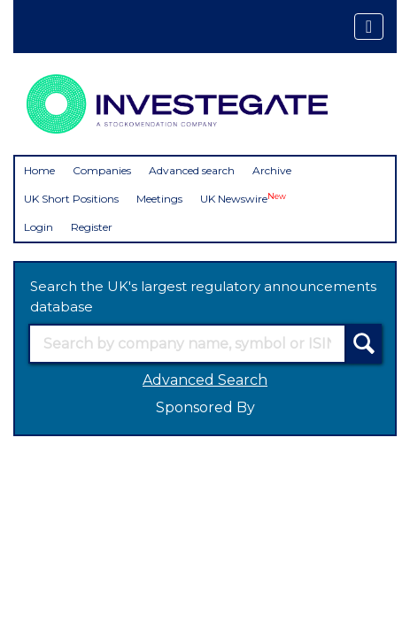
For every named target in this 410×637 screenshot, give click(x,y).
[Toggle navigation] (368, 26)
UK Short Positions (71, 198)
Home (39, 170)
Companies (102, 170)
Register (91, 227)
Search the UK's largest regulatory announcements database (203, 296)
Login (38, 227)
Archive (271, 170)
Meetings (159, 198)
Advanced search (192, 170)
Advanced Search (205, 380)
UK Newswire (243, 198)
